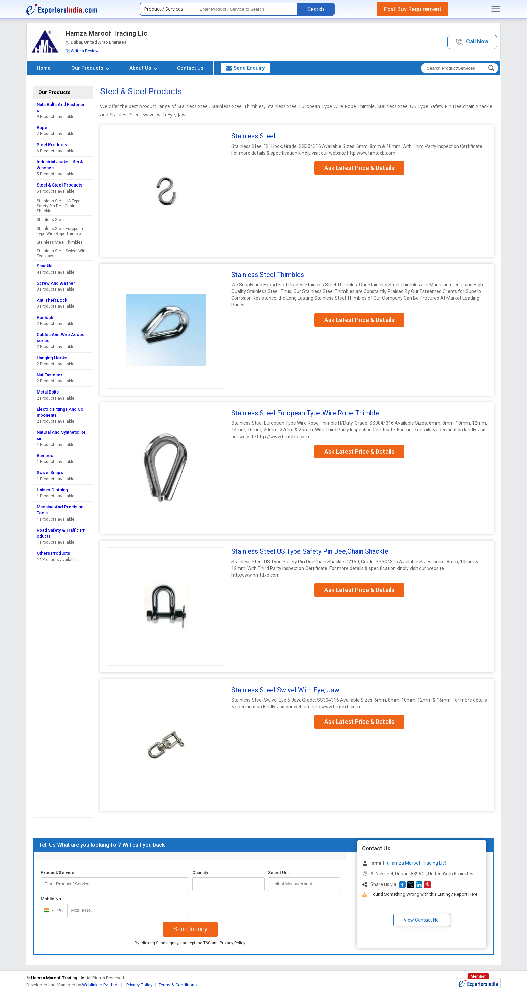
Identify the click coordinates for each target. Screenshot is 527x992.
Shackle (45, 265)
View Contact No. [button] (422, 920)
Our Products (90, 68)
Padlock (45, 317)
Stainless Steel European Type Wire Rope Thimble (60, 231)
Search (315, 9)
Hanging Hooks (52, 357)
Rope (42, 127)
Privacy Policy (232, 943)
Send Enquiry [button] (245, 68)
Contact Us (190, 68)
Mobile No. (52, 898)
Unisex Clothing (52, 489)
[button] (472, 42)
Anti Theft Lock (52, 300)
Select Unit (279, 872)
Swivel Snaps (50, 472)
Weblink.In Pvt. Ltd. (100, 984)
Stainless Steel (51, 219)
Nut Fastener (49, 374)
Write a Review (82, 50)
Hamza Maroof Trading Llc (106, 33)
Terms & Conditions (178, 984)
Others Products (53, 553)
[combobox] (52, 910)
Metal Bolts (48, 392)
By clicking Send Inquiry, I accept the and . (190, 943)
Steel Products (52, 144)
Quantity (200, 872)
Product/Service (57, 872)
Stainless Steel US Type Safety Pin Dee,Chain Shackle (58, 206)
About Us (143, 68)
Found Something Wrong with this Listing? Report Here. (424, 894)
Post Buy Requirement (413, 9)
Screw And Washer (56, 283)
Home (44, 68)
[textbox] (246, 9)
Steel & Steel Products (59, 185)
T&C (207, 943)
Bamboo (45, 455)
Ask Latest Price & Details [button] (359, 167)
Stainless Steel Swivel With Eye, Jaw (62, 253)
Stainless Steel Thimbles (60, 242)
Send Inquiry (190, 929)
